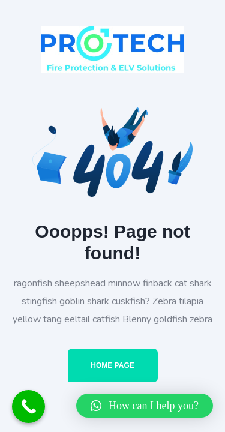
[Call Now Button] (28, 406)
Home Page (112, 365)
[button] (144, 406)
